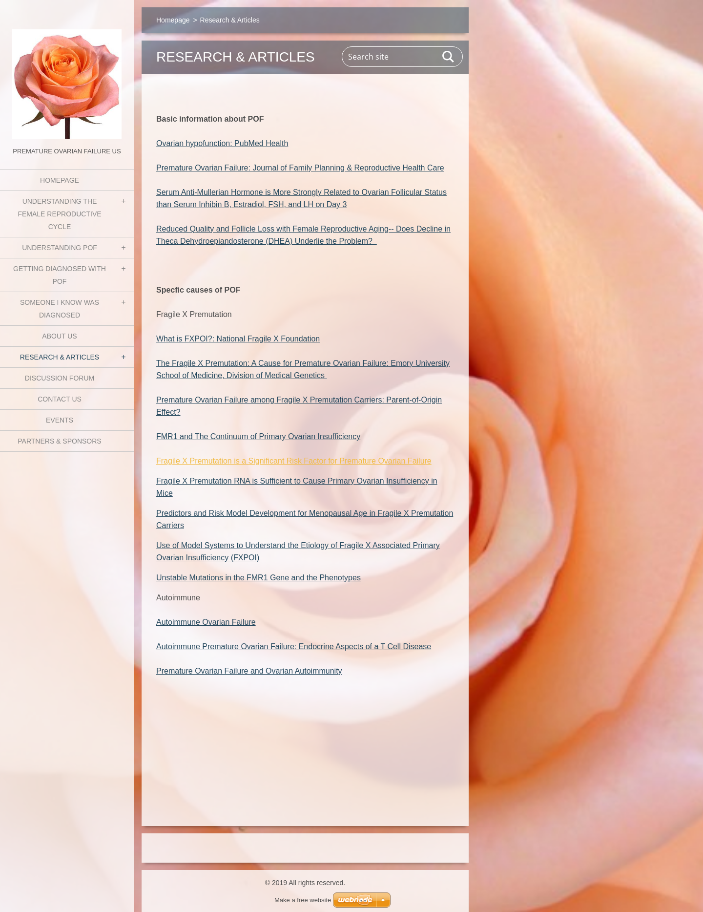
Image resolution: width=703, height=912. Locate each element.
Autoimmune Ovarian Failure (206, 622)
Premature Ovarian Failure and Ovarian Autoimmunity (249, 671)
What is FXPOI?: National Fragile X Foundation (238, 339)
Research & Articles (59, 357)
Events (59, 420)
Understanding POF (59, 248)
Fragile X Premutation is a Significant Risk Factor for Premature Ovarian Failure (294, 461)
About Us (59, 336)
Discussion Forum (59, 378)
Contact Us (60, 399)
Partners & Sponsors (59, 441)
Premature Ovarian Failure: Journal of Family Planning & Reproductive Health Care (300, 168)
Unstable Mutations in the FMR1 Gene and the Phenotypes (258, 577)
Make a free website (302, 900)
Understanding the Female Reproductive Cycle (59, 214)
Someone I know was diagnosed (59, 308)
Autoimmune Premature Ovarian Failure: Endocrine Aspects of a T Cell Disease (293, 646)
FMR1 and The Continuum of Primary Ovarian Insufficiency (258, 436)
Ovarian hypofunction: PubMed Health (222, 143)
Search (448, 56)
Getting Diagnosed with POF (59, 275)
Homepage (59, 180)
